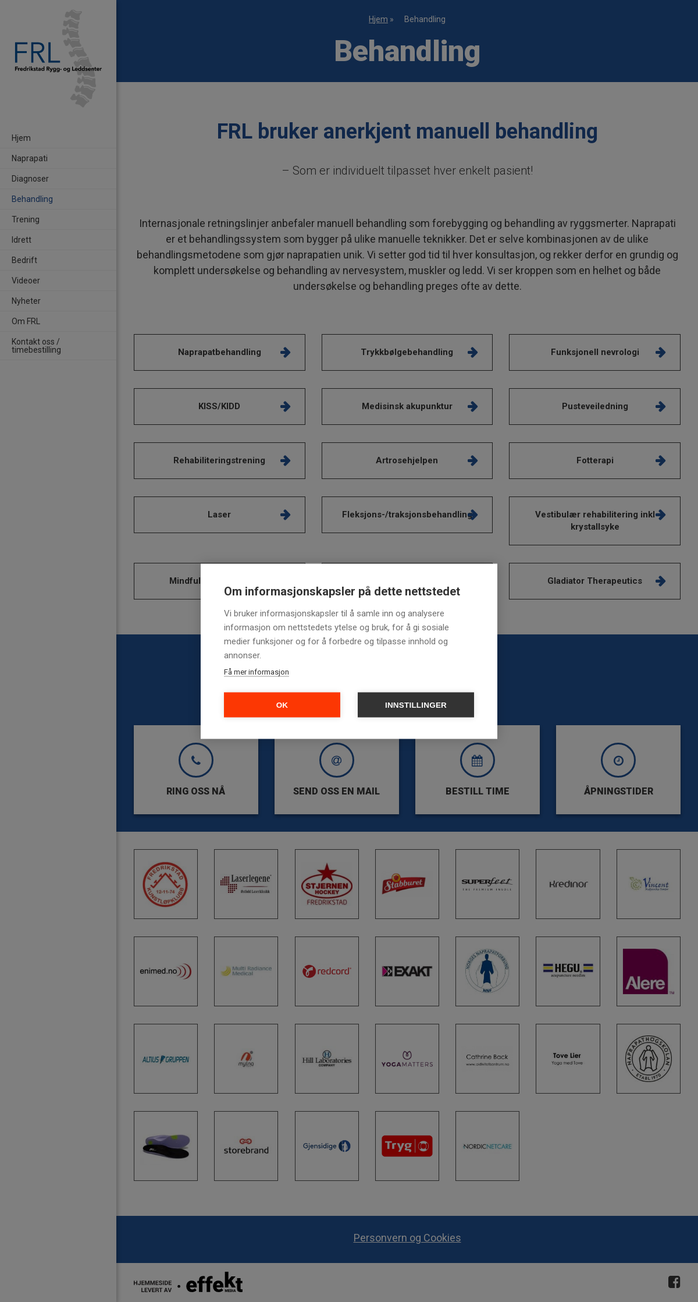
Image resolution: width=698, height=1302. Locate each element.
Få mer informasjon (256, 671)
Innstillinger (416, 704)
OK (282, 704)
